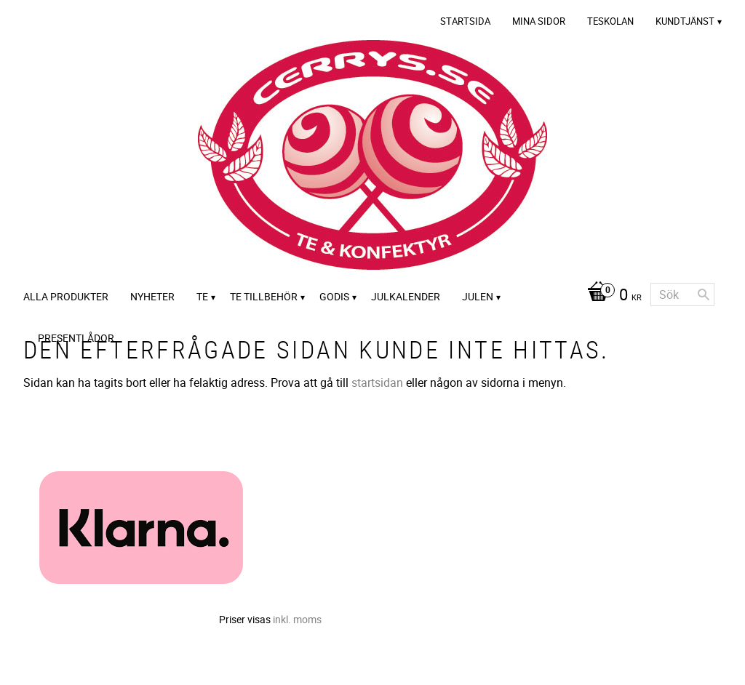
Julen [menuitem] (477, 296)
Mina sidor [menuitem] (538, 21)
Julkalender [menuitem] (405, 296)
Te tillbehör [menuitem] (264, 296)
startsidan (377, 382)
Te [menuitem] (202, 296)
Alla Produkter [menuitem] (65, 296)
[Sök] (703, 294)
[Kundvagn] (611, 296)
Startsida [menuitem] (465, 21)
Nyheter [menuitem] (152, 296)
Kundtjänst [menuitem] (685, 21)
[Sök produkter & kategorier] (682, 294)
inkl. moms (297, 619)
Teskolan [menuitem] (610, 21)
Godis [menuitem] (334, 296)
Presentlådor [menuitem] (76, 338)
